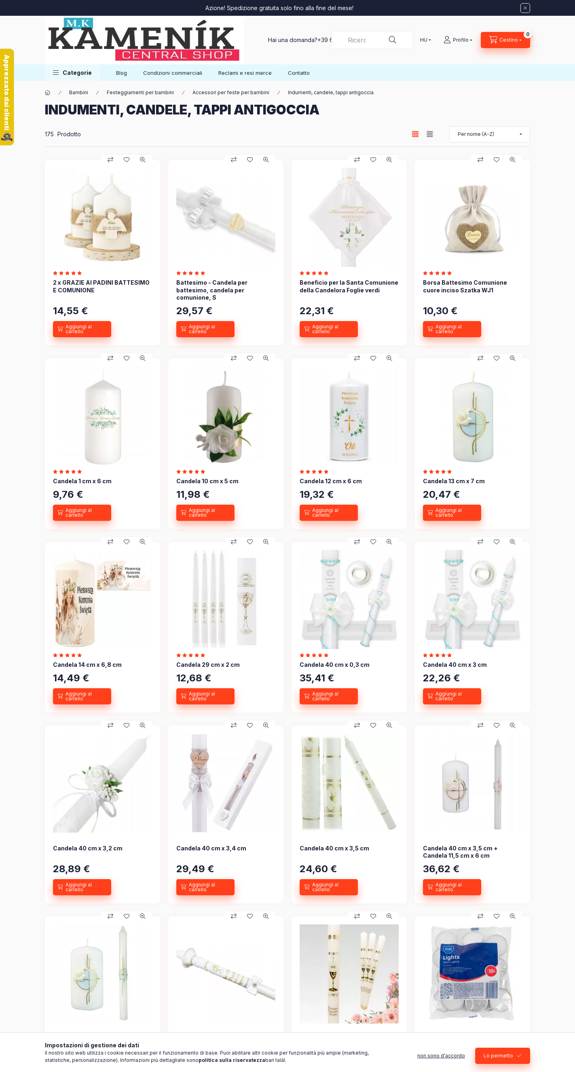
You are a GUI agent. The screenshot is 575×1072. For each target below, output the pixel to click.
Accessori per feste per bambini (230, 92)
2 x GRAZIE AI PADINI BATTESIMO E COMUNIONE (101, 286)
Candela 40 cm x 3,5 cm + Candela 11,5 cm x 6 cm (460, 852)
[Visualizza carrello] (505, 40)
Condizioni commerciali (172, 73)
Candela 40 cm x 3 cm (455, 664)
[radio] (430, 134)
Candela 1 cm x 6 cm (82, 481)
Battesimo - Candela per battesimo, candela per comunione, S (211, 289)
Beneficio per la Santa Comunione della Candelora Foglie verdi (349, 286)
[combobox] (372, 40)
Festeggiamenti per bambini (140, 92)
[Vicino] (525, 8)
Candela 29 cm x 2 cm (208, 664)
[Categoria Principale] (48, 92)
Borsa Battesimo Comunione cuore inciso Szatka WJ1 (465, 286)
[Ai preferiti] (126, 160)
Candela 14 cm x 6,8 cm (87, 664)
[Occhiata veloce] (143, 160)
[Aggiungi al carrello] (82, 329)
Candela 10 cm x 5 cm (207, 481)
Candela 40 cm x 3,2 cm (88, 848)
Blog (121, 73)
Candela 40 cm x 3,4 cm (211, 848)
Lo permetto (498, 1056)
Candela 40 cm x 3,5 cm (334, 848)
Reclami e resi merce (245, 73)
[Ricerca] (392, 40)
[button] (72, 72)
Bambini (78, 92)
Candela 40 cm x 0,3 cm (335, 664)
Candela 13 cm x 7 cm (454, 481)
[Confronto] (110, 160)
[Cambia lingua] (423, 40)
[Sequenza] (489, 134)
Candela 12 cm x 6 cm (331, 481)
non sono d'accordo (441, 1056)
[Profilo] (458, 40)
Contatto (299, 73)
